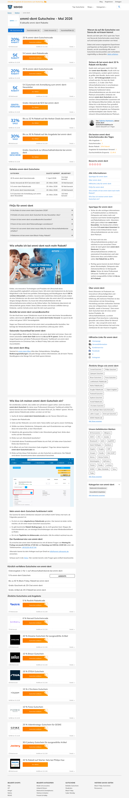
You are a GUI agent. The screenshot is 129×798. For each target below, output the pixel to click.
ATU (98, 437)
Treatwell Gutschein (96, 394)
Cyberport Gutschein (96, 373)
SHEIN (92, 469)
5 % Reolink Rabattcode (34, 600)
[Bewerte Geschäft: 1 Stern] (90, 164)
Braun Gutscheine (95, 377)
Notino (10, 793)
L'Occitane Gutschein (97, 406)
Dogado (92, 449)
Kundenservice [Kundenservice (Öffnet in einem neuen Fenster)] (96, 347)
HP (9, 788)
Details (72, 46)
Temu (114, 469)
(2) (67, 30)
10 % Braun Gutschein (33, 653)
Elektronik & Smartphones (98, 488)
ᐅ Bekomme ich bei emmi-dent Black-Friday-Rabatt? (30, 235)
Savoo (10, 13)
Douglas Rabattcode (96, 389)
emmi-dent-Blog (24, 351)
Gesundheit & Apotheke (97, 492)
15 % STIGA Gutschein (33, 671)
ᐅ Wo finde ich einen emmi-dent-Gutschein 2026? (29, 210)
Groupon (92, 453)
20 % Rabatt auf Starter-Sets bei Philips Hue (43, 760)
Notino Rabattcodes (96, 385)
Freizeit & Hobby (42, 795)
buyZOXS (111, 441)
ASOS (92, 437)
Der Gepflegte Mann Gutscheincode (101, 410)
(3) (33, 30)
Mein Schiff (111, 453)
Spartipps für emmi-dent (98, 177)
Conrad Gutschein (95, 369)
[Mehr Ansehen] (119, 484)
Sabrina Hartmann (106, 121)
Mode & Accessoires (43, 786)
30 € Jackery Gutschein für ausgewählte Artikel (45, 742)
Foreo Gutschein (110, 377)
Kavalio (101, 453)
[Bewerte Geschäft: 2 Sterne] (92, 164)
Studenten (69, 788)
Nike (9, 786)
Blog (101, 2)
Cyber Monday (70, 793)
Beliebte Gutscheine (72, 786)
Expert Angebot (112, 389)
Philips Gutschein (110, 369)
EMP (108, 449)
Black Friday (69, 790)
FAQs (26, 558)
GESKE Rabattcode (96, 418)
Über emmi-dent (95, 180)
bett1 (102, 441)
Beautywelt (93, 441)
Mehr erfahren (113, 54)
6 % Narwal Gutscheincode (35, 618)
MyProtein (106, 461)
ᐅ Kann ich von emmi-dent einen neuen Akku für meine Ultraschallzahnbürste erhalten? (39, 229)
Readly (100, 465)
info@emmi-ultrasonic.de (59, 551)
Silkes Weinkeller (103, 469)
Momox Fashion (103, 457)
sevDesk (109, 465)
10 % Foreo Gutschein (33, 707)
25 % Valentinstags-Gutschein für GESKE (42, 724)
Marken (17, 13)
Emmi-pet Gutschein (109, 414)
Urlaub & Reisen (42, 788)
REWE (10, 795)
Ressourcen (98, 788)
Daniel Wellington (95, 445)
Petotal (92, 465)
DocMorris (108, 445)
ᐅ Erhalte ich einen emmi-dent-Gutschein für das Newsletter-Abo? (35, 215)
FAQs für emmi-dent (96, 187)
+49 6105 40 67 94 (29, 547)
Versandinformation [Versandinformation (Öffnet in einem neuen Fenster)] (98, 344)
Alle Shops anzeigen (95, 421)
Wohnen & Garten (42, 793)
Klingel (10, 790)
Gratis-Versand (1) (50, 30)
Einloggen (118, 2)
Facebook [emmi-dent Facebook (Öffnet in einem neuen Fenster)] (94, 351)
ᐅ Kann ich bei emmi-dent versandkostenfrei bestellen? (31, 219)
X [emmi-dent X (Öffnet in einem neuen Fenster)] (91, 354)
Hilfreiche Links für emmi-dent (100, 184)
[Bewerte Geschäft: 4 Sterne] (97, 164)
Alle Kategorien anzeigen (97, 495)
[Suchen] (115, 7)
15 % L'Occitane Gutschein (35, 689)
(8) (16, 30)
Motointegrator (95, 461)
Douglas (101, 449)
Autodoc (106, 437)
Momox (92, 457)
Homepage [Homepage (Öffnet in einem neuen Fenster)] (95, 341)
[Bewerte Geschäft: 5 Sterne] (100, 164)
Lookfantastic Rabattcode (98, 381)
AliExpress (107, 433)
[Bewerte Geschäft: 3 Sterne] (95, 164)
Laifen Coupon (94, 414)
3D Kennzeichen (95, 433)
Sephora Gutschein (96, 398)
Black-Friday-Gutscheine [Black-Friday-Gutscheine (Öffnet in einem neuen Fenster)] (102, 786)
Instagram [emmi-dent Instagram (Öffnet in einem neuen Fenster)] (94, 357)
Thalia (92, 473)
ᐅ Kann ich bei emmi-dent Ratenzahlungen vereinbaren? (32, 224)
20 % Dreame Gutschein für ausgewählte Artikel (45, 636)
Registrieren (109, 2)
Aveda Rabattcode (96, 402)
